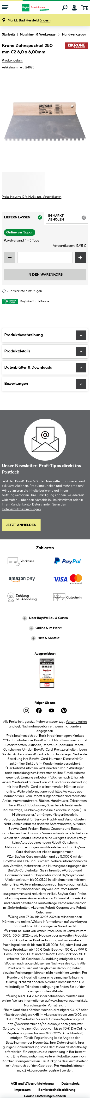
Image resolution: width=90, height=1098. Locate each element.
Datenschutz (70, 1083)
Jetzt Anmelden (21, 525)
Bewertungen (45, 384)
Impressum (22, 1089)
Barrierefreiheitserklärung (57, 1089)
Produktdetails (12, 60)
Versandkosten (76, 721)
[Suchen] (64, 8)
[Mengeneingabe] (45, 257)
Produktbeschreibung (45, 335)
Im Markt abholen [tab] (68, 218)
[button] (29, 20)
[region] (45, 121)
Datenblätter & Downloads (45, 367)
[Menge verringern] (9, 257)
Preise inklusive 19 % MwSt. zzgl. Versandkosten (31, 197)
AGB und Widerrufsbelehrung (32, 1083)
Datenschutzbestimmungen (21, 509)
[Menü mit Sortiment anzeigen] (5, 7)
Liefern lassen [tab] (24, 218)
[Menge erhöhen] (80, 257)
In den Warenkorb (45, 274)
